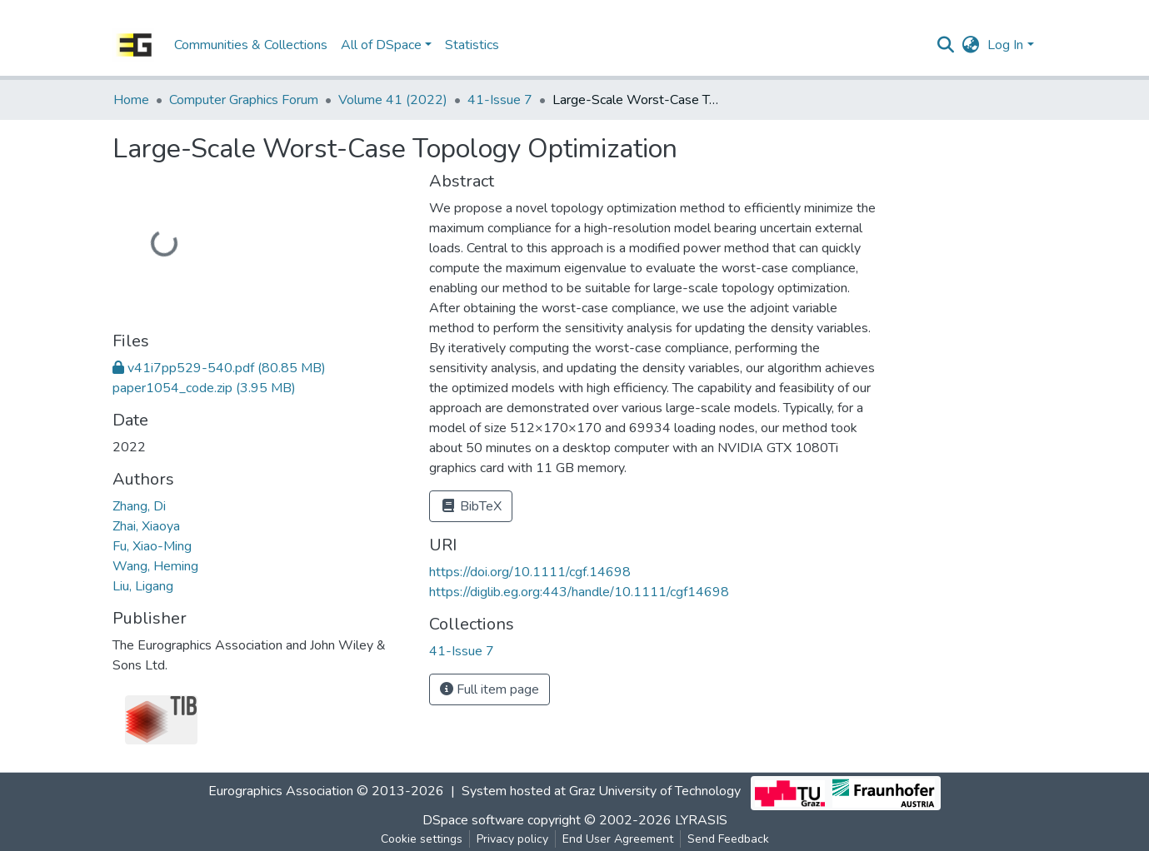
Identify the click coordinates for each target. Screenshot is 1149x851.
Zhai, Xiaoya (146, 526)
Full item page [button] (489, 689)
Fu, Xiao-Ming (152, 546)
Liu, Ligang (142, 586)
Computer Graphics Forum (243, 100)
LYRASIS (701, 820)
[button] (970, 45)
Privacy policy (512, 839)
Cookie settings (421, 839)
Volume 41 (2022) (392, 100)
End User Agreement (617, 839)
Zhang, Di (139, 506)
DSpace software (473, 820)
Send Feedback (728, 839)
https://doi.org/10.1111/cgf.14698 (530, 572)
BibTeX (471, 506)
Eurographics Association (280, 792)
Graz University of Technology (655, 792)
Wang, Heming (155, 566)
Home (131, 100)
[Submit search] (945, 45)
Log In (1005, 45)
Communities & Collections (250, 45)
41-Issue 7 (499, 100)
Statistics (472, 45)
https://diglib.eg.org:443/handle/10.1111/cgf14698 (579, 592)
